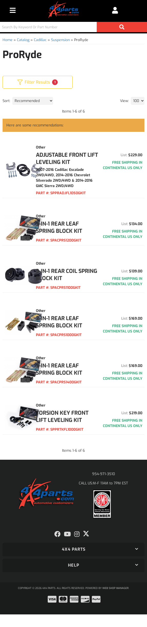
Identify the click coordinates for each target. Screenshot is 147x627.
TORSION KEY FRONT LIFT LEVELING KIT (64, 425)
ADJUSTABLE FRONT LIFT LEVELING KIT (72, 158)
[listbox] (32, 101)
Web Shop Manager (115, 600)
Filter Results (37, 82)
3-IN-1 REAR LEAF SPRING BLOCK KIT (70, 233)
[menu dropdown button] (12, 10)
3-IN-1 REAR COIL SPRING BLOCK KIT (70, 280)
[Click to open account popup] (115, 10)
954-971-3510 (103, 486)
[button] (73, 27)
